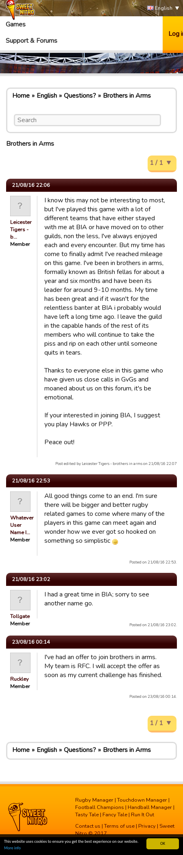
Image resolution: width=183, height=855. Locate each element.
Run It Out (142, 814)
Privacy (147, 826)
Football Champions (99, 807)
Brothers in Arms (127, 95)
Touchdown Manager (142, 800)
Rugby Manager (94, 800)
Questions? (80, 95)
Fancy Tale (114, 814)
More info (12, 848)
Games (16, 24)
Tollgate (20, 616)
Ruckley (19, 679)
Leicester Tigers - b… (21, 230)
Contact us (87, 826)
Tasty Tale (87, 814)
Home (21, 95)
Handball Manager (150, 807)
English (159, 8)
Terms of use (119, 826)
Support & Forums (31, 40)
